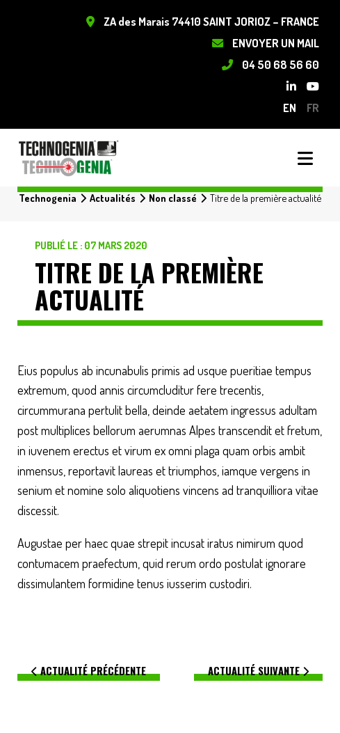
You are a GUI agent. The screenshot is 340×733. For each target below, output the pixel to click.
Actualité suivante (258, 670)
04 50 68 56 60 (280, 64)
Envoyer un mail (275, 43)
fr (313, 107)
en (289, 107)
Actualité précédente (88, 670)
